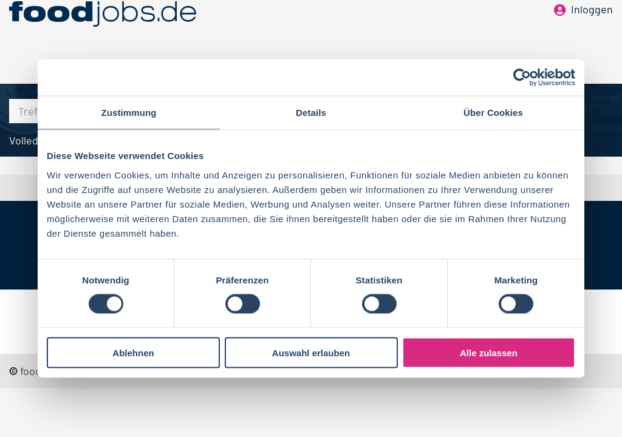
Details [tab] (311, 112)
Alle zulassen (489, 352)
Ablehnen (133, 352)
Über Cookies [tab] (493, 112)
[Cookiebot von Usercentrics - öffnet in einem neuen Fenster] (522, 78)
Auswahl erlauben (311, 352)
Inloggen (592, 29)
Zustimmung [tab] (129, 112)
